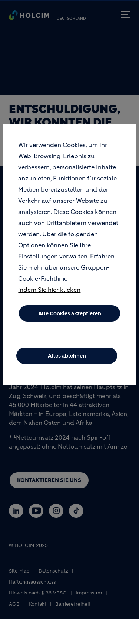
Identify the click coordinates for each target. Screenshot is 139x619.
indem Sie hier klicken (49, 298)
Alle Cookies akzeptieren (69, 322)
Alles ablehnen (67, 364)
